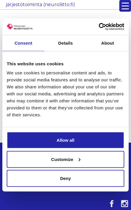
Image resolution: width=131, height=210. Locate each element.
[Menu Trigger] (125, 6)
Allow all (66, 140)
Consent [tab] (23, 42)
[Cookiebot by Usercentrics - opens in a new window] (98, 27)
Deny (65, 178)
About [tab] (107, 42)
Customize (65, 159)
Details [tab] (65, 42)
